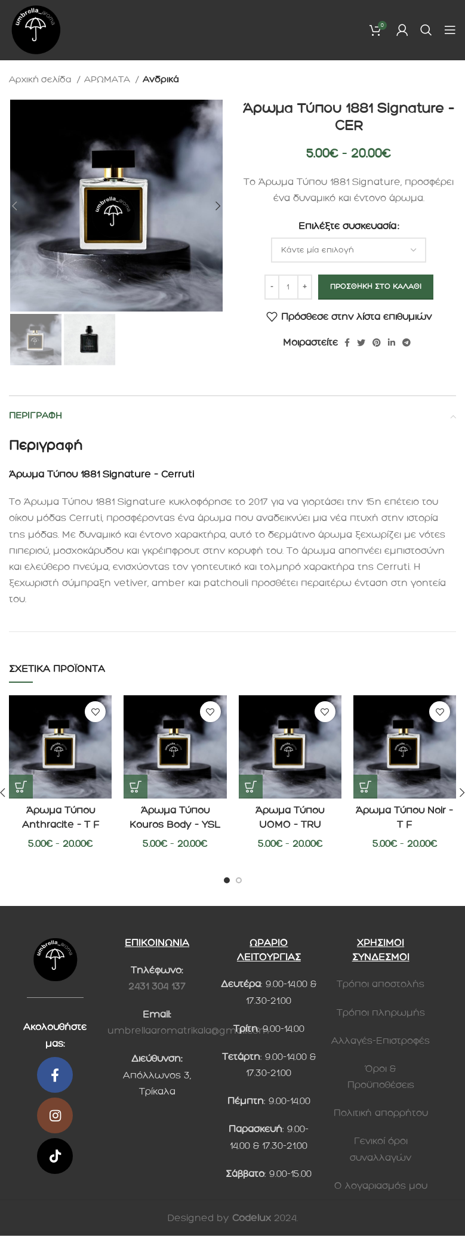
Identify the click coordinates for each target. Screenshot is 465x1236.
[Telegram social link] (406, 342)
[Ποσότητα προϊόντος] (288, 287)
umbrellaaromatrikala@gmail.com (188, 1030)
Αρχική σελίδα (41, 79)
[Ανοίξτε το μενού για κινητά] (450, 30)
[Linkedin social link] (391, 342)
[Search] (426, 30)
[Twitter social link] (361, 342)
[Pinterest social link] (376, 342)
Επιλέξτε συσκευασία (347, 226)
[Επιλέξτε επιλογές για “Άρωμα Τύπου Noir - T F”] (365, 787)
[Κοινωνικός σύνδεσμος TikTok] (55, 1156)
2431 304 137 (157, 986)
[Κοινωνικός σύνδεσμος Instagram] (55, 1115)
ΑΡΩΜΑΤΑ (108, 79)
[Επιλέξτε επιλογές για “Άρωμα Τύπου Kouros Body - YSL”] (135, 787)
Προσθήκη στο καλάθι (375, 286)
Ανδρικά (161, 79)
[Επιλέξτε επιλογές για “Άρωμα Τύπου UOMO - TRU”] (251, 787)
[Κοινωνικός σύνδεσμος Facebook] (347, 342)
